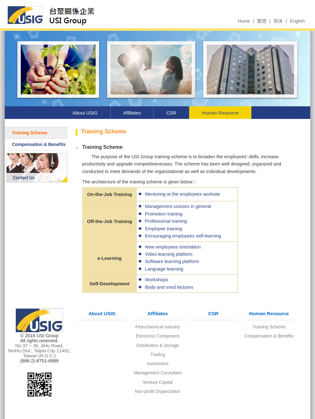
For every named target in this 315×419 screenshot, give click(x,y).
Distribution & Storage (157, 345)
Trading (157, 354)
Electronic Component (157, 335)
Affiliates (132, 112)
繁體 (261, 21)
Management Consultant (158, 372)
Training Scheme (29, 132)
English (297, 21)
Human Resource (220, 112)
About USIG (85, 112)
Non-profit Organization (157, 391)
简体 (278, 21)
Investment (157, 363)
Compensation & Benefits (39, 144)
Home (244, 21)
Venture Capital (158, 382)
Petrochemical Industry (157, 326)
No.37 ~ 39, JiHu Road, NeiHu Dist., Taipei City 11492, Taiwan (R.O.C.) (39, 350)
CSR (171, 112)
